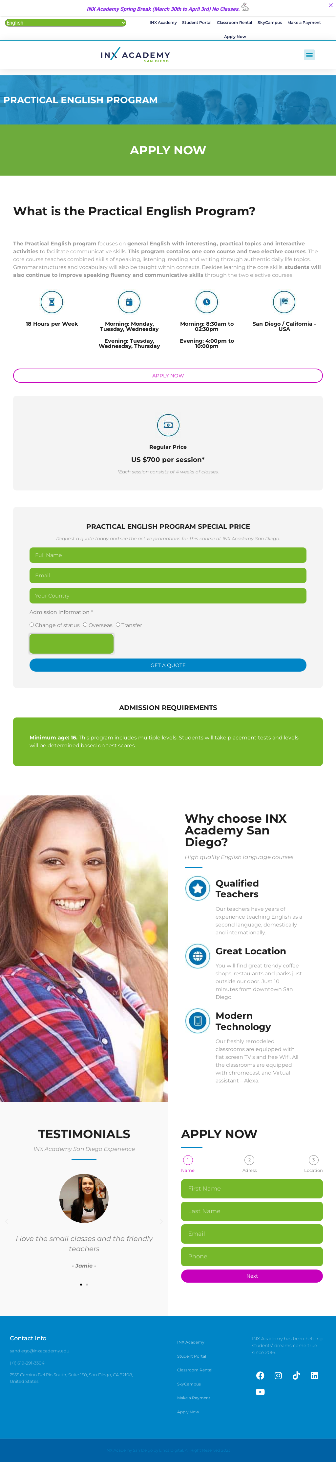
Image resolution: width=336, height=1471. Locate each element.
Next (252, 1278)
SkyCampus (269, 23)
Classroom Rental (234, 23)
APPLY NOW (168, 152)
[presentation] (72, 646)
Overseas (101, 627)
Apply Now (235, 38)
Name (188, 1173)
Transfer (131, 627)
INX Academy (163, 23)
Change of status (57, 627)
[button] (309, 57)
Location (313, 1173)
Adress (249, 1173)
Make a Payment (303, 23)
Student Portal (197, 23)
